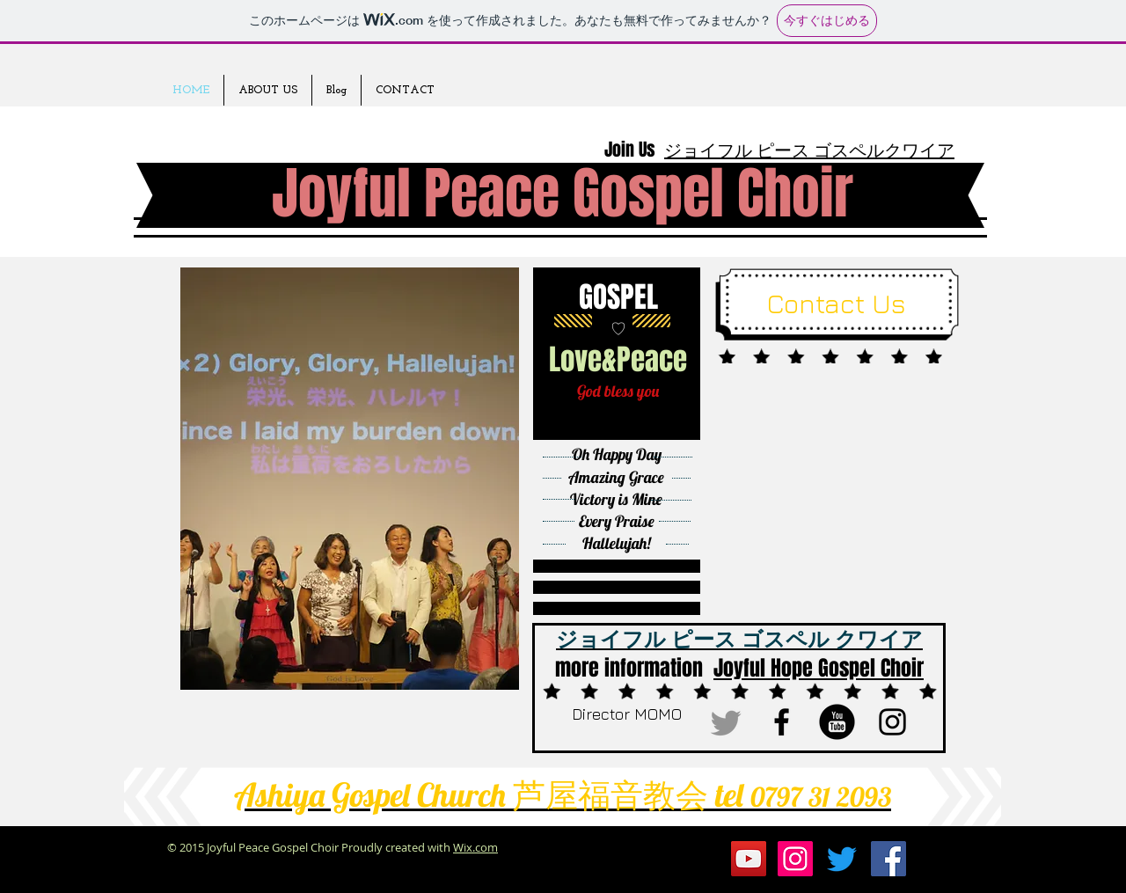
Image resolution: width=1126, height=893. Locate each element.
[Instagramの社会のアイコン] (795, 858)
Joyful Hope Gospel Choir (818, 668)
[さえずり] (726, 722)
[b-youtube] (837, 722)
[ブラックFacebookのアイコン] (782, 722)
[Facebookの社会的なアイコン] (888, 858)
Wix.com (475, 847)
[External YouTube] (841, 481)
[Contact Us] (836, 303)
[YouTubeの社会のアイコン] (748, 858)
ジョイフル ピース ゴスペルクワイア (809, 149)
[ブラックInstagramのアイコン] (892, 722)
